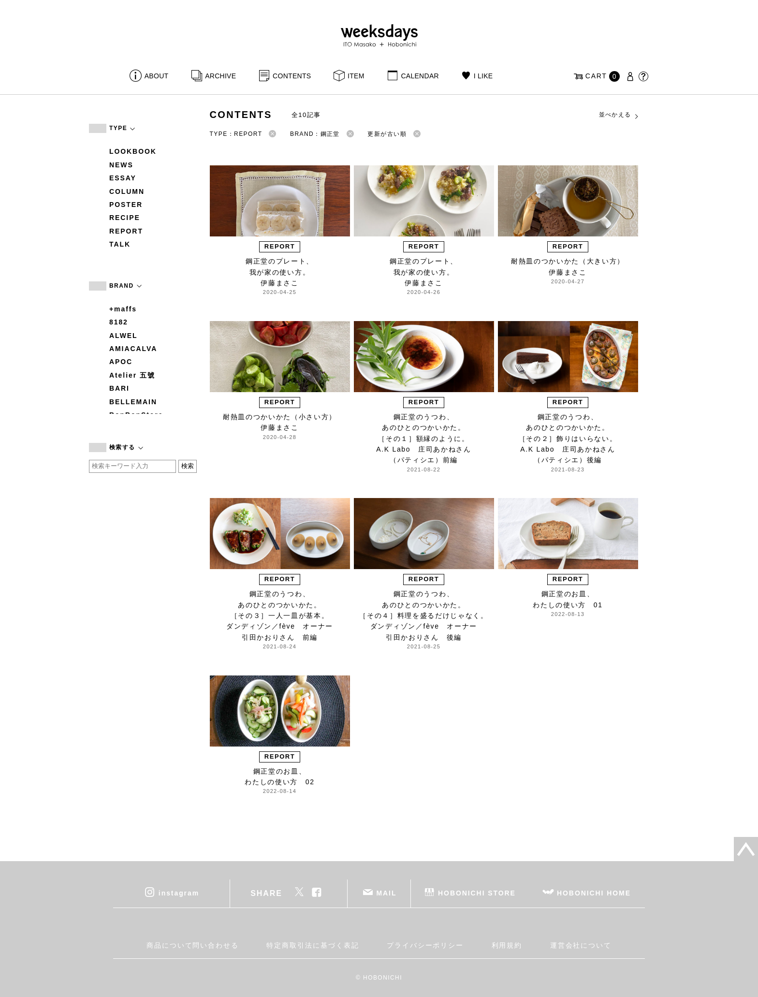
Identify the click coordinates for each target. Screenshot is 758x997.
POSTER (126, 204)
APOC (120, 362)
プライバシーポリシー (425, 945)
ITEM (356, 76)
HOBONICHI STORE (477, 893)
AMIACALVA (133, 348)
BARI (119, 388)
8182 (118, 322)
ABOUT (157, 76)
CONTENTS (292, 76)
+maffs (123, 309)
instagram (179, 893)
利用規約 (507, 945)
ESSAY (122, 178)
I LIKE (483, 76)
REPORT (126, 231)
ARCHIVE (220, 76)
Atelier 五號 (132, 375)
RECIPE (124, 217)
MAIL (387, 893)
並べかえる (619, 115)
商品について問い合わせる (192, 945)
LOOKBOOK (133, 151)
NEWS (121, 165)
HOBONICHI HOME (594, 893)
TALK (120, 244)
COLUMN (127, 191)
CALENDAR (419, 76)
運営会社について (581, 945)
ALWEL (123, 335)
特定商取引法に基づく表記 (312, 945)
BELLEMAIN (133, 402)
